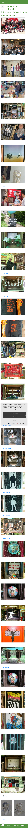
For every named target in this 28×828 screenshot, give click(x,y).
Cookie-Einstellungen (18, 827)
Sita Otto (4, 186)
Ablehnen (14, 417)
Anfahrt (9, 827)
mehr (14, 420)
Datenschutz (9, 825)
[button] (2, 6)
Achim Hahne (5, 273)
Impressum (16, 825)
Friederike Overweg (7, 425)
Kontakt (23, 825)
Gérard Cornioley (6, 538)
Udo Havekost (6, 667)
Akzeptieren (14, 413)
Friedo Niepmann (6, 492)
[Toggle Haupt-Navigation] (3, 2)
